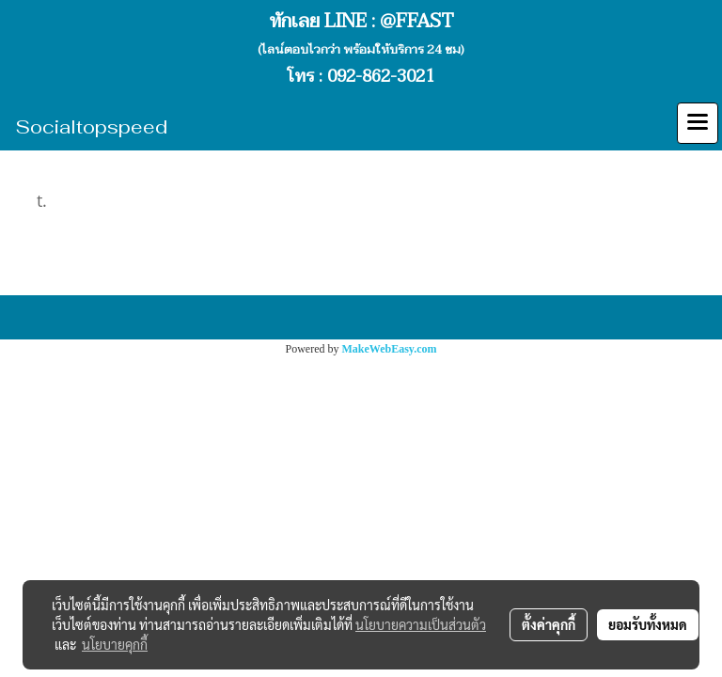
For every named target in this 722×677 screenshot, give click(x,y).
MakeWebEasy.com (389, 348)
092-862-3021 (380, 76)
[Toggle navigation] (697, 123)
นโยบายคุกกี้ (115, 644)
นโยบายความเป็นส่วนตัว (420, 624)
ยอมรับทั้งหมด (647, 624)
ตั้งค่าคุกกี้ (548, 624)
